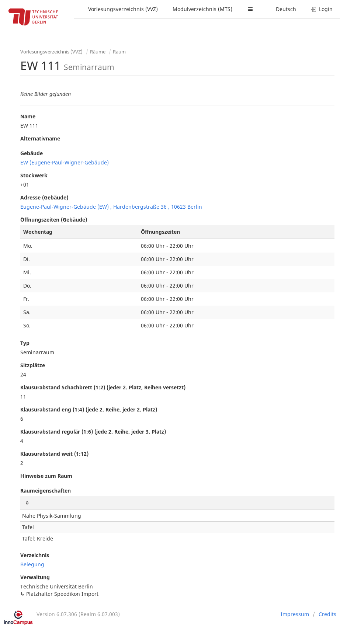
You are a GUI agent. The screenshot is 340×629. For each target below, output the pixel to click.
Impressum (295, 614)
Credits (327, 614)
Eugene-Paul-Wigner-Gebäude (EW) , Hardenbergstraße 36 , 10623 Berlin (111, 206)
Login (322, 9)
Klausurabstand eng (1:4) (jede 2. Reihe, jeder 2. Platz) (88, 409)
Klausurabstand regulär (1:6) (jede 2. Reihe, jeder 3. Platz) (93, 431)
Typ (25, 343)
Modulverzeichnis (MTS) (202, 9)
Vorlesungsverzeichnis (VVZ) (123, 9)
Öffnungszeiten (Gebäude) (53, 219)
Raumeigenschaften (45, 490)
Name (27, 116)
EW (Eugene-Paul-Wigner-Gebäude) (64, 162)
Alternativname (40, 138)
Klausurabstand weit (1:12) (54, 453)
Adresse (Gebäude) (44, 197)
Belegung (32, 564)
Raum (119, 51)
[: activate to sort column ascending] (177, 503)
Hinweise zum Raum (46, 475)
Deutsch (286, 9)
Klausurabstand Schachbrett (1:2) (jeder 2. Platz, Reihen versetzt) (102, 387)
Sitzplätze (32, 365)
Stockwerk (34, 175)
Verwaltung (35, 577)
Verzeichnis (34, 555)
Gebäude (31, 153)
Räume (97, 51)
